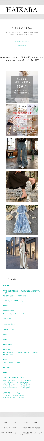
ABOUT (16, 423)
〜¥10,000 (6, 396)
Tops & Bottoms (8, 329)
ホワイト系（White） (10, 380)
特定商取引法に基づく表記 (31, 428)
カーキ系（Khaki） (23, 382)
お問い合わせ (22, 45)
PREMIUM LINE (8, 311)
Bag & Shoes (7, 344)
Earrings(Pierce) (8, 352)
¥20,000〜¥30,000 (9, 397)
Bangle (5, 354)
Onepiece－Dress (9, 324)
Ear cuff (19, 352)
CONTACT (37, 423)
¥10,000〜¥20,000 (19, 396)
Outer (25, 314)
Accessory (7, 349)
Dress (5, 314)
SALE (5, 372)
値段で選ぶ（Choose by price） (13, 393)
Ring (12, 354)
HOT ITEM (6, 286)
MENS (5, 359)
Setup (5, 334)
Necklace (27, 352)
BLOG (26, 423)
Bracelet (35, 352)
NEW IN (5, 306)
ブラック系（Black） (25, 380)
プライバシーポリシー (11, 428)
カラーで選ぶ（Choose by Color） (14, 377)
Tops (11, 314)
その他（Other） (26, 388)
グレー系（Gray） (9, 382)
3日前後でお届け (8, 296)
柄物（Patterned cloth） (11, 388)
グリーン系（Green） (10, 384)
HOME (6, 423)
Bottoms (18, 314)
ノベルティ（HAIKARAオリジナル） (14, 301)
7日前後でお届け (21, 296)
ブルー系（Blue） (25, 384)
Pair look (6, 367)
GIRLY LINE (7, 319)
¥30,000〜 (21, 397)
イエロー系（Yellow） (10, 386)
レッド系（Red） (25, 386)
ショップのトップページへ (22, 41)
